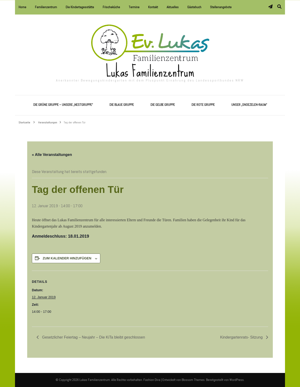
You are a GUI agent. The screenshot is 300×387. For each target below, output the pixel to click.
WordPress (236, 380)
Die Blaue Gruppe (121, 105)
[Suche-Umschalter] (279, 6)
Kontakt (153, 7)
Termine (134, 7)
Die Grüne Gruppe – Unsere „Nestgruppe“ (63, 105)
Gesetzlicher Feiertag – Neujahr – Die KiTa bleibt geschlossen (93, 337)
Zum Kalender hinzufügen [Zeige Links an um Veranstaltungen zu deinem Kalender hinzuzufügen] (67, 258)
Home (22, 7)
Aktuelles (173, 7)
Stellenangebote (221, 7)
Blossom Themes (193, 380)
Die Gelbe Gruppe (162, 105)
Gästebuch (194, 7)
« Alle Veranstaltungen (52, 155)
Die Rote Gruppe (203, 105)
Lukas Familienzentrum (150, 71)
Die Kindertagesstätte (80, 7)
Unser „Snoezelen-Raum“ (249, 105)
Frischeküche (111, 7)
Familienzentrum (46, 7)
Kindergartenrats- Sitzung (242, 337)
